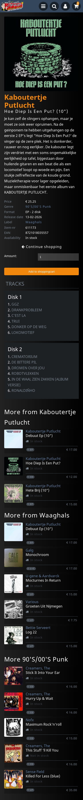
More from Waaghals (36, 515)
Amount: (10, 256)
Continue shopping (41, 246)
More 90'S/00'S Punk (36, 659)
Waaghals (33, 222)
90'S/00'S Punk (38, 206)
